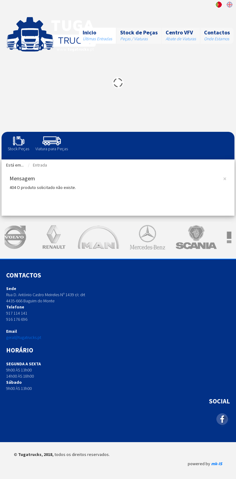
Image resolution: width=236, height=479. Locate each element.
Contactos (217, 32)
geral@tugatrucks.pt (23, 337)
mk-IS (216, 463)
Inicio (89, 32)
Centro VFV (179, 32)
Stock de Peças (139, 32)
